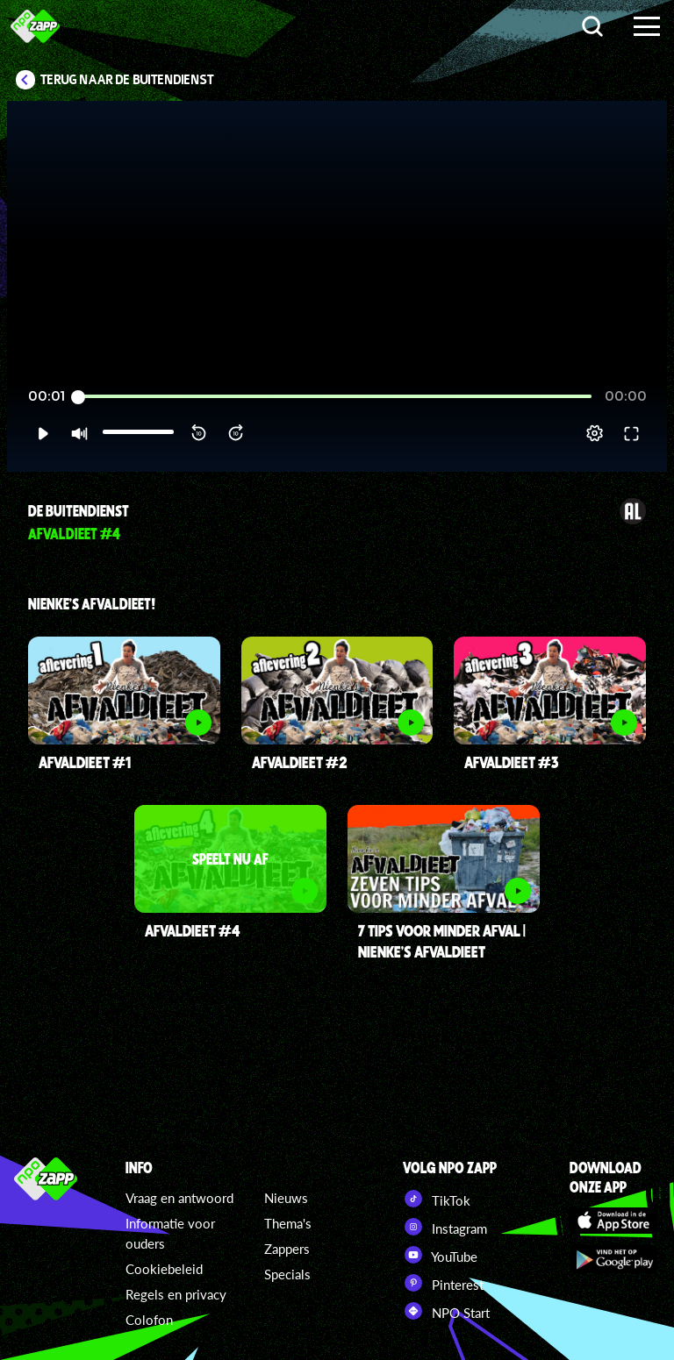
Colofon (149, 1320)
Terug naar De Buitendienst (127, 80)
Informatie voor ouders (170, 1233)
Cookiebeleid (164, 1269)
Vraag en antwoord (179, 1198)
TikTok (436, 1198)
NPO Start (446, 1310)
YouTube (440, 1254)
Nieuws (286, 1198)
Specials (287, 1274)
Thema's (288, 1223)
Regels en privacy (175, 1294)
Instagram (445, 1226)
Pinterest (443, 1282)
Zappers (287, 1249)
